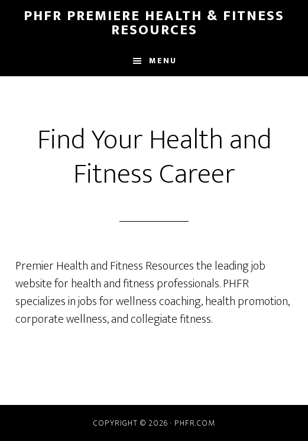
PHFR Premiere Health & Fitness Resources (154, 23)
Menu (163, 60)
